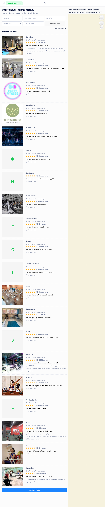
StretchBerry (30, 468)
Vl (26, 445)
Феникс (28, 150)
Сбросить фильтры (60, 28)
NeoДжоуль (30, 173)
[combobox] (12, 18)
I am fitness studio (32, 264)
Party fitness (30, 82)
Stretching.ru (30, 309)
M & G (28, 423)
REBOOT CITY (30, 128)
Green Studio (30, 105)
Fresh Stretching (31, 218)
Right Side (29, 37)
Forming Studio (31, 400)
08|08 (28, 332)
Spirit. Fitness (31, 196)
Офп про (29, 377)
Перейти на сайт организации (35, 40)
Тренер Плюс (30, 60)
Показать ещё (55, 23)
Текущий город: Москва (14, 3)
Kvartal (28, 286)
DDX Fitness (30, 354)
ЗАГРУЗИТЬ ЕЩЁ (34, 490)
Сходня (28, 241)
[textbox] (6, 18)
